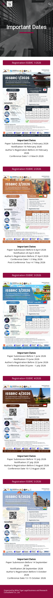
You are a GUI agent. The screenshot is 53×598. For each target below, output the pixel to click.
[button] (3, 4)
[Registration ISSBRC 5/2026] (26, 481)
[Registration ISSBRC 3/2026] (26, 275)
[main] (26, 28)
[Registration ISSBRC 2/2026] (26, 169)
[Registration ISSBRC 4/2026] (26, 378)
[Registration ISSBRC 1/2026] (26, 63)
